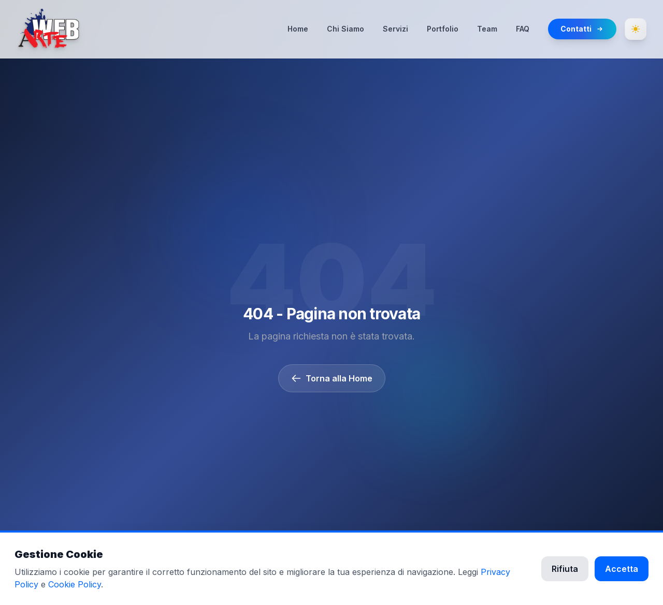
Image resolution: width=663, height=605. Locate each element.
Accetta (621, 569)
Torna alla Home (331, 378)
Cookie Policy (74, 584)
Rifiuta (565, 569)
